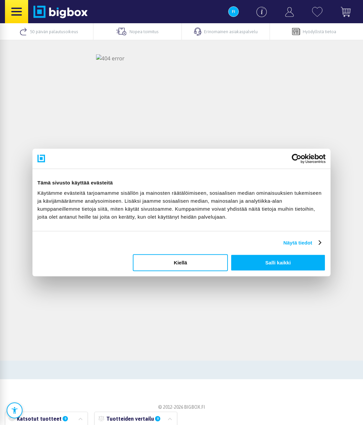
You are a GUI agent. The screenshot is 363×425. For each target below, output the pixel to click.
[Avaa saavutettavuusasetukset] (15, 410)
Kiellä (180, 262)
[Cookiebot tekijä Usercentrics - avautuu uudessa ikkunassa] (297, 159)
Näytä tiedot (298, 243)
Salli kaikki (278, 262)
